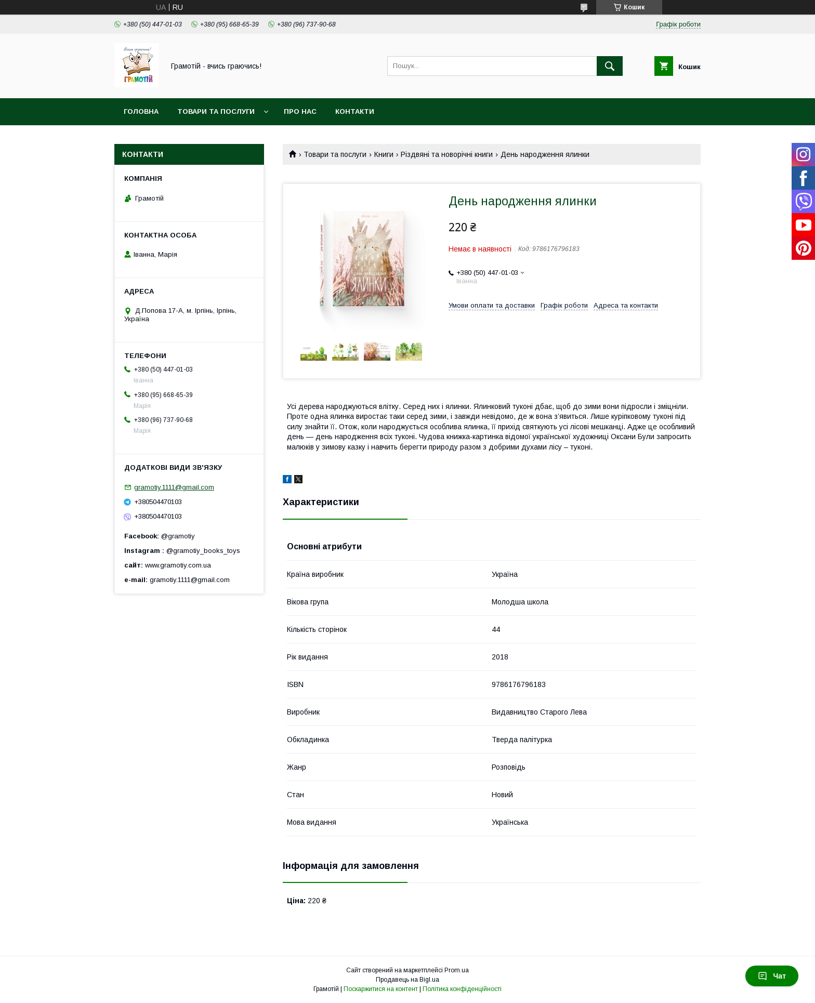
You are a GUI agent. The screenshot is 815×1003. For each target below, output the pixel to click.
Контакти (354, 111)
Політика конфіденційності (462, 989)
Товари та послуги (216, 111)
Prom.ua (456, 970)
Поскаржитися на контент (381, 989)
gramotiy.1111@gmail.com (174, 487)
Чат (772, 976)
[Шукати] (610, 66)
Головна (141, 111)
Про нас (300, 111)
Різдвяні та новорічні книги (447, 154)
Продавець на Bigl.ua (407, 979)
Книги (383, 154)
